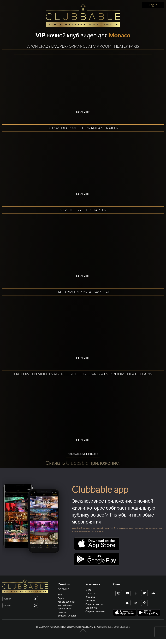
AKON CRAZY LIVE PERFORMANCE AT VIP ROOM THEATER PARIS (83, 46)
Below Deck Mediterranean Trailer (83, 128)
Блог (60, 594)
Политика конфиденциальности (83, 626)
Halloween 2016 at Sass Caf (83, 292)
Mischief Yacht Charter (83, 210)
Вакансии (90, 597)
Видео (61, 598)
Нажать (61, 612)
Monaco (119, 35)
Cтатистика (91, 607)
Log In (153, 5)
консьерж (90, 600)
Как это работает (66, 601)
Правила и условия (48, 626)
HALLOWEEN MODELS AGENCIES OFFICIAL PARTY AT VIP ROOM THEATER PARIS (83, 374)
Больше (83, 112)
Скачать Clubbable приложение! (82, 463)
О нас (88, 589)
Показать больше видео (83, 454)
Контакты (90, 593)
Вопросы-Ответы (67, 615)
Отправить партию (95, 611)
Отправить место (94, 604)
